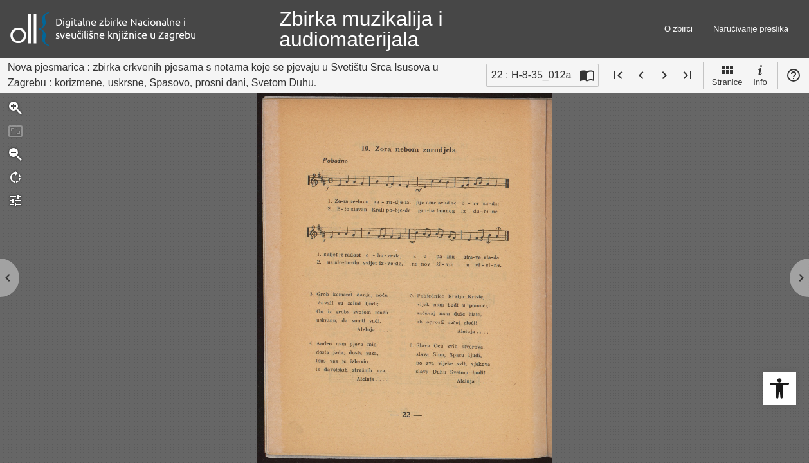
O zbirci (678, 28)
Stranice (727, 74)
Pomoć (793, 75)
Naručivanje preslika (750, 28)
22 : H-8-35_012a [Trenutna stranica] (531, 74)
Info (760, 74)
